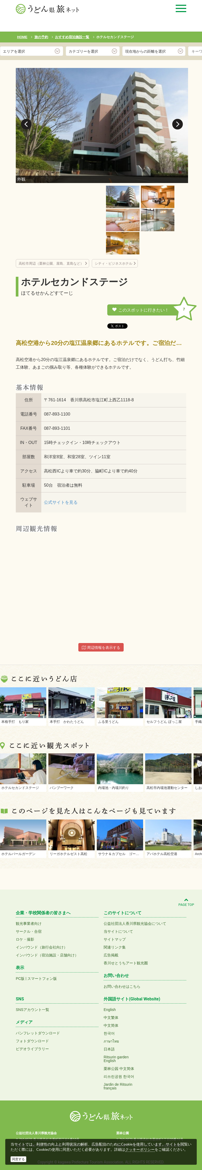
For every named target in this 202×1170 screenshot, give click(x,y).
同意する (18, 1159)
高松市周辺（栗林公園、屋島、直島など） (51, 263)
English (110, 1010)
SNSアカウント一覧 (32, 1010)
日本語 (109, 1049)
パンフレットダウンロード (38, 1033)
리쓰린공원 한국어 (119, 1076)
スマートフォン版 (42, 978)
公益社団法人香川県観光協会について (135, 923)
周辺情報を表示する (101, 647)
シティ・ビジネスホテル (113, 263)
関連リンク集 (115, 947)
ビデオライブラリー (32, 1049)
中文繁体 (111, 1017)
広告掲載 (111, 955)
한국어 (109, 1033)
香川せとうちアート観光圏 (126, 963)
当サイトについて (118, 931)
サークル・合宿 (29, 931)
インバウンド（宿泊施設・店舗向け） (47, 955)
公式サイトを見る (61, 502)
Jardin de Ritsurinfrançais (118, 1086)
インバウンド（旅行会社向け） (41, 947)
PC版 (20, 978)
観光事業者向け (29, 923)
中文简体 (111, 1025)
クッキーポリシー (140, 1149)
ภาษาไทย (111, 1041)
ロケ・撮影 (25, 939)
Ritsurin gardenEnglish (116, 1059)
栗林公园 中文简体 (119, 1069)
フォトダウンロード (32, 1041)
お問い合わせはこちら (122, 986)
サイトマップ (115, 939)
